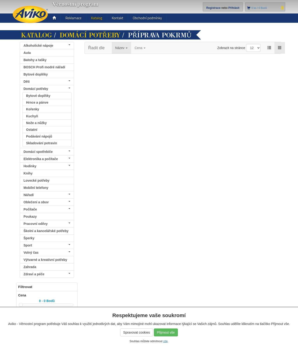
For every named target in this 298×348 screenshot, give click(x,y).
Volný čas (47, 252)
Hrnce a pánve (37, 102)
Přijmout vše (166, 332)
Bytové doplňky (36, 74)
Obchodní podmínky (147, 18)
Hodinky (47, 166)
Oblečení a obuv (47, 202)
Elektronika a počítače (47, 159)
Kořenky (32, 109)
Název (121, 48)
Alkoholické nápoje (47, 45)
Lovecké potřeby (36, 180)
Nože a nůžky (36, 123)
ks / (259, 8)
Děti (47, 81)
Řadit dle (96, 48)
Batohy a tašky (35, 60)
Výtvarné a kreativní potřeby (45, 260)
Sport (47, 245)
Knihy (28, 173)
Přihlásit (233, 8)
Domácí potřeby (90, 35)
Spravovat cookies (136, 332)
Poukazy (30, 216)
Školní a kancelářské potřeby (46, 231)
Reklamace (73, 18)
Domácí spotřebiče (47, 152)
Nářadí (47, 195)
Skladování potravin (41, 143)
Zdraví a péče (47, 274)
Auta (27, 53)
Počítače (47, 209)
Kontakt (117, 18)
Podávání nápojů (39, 136)
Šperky (29, 238)
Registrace (213, 8)
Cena (140, 48)
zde (165, 341)
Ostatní (31, 129)
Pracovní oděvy (47, 224)
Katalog (96, 18)
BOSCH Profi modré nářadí (44, 67)
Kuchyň (32, 116)
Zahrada (30, 267)
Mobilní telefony (36, 188)
